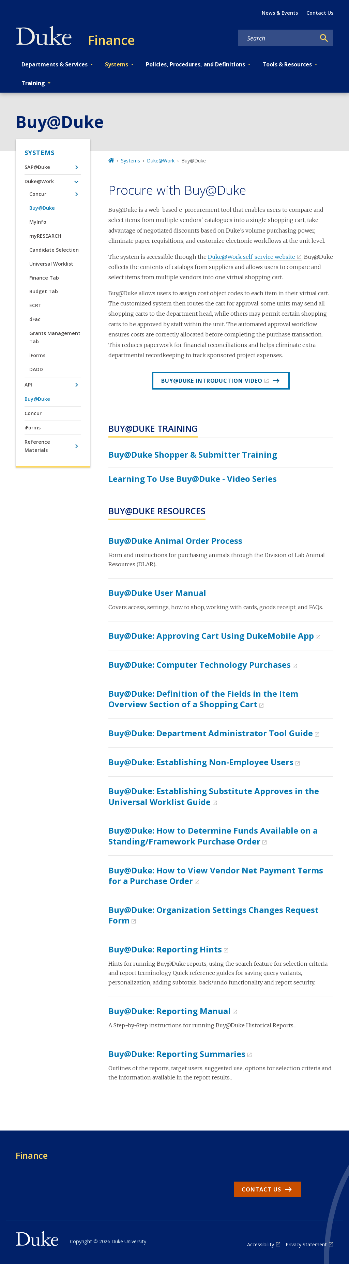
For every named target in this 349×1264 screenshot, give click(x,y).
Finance (32, 1155)
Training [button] (33, 83)
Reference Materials (37, 446)
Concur (37, 194)
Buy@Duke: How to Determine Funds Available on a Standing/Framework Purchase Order (213, 836)
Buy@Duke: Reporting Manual (169, 1010)
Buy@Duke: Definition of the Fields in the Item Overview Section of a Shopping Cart (203, 699)
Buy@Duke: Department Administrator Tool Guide (210, 733)
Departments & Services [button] (54, 64)
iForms (37, 355)
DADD (36, 369)
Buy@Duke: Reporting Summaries (176, 1053)
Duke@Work (39, 181)
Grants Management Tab (54, 337)
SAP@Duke (37, 167)
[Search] (324, 38)
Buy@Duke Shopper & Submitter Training (192, 454)
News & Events (280, 13)
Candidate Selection (54, 250)
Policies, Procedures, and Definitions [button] (195, 64)
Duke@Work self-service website (251, 256)
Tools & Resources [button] (287, 64)
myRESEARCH (45, 236)
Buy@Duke (42, 208)
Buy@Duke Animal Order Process (175, 540)
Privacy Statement (306, 1244)
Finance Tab (44, 277)
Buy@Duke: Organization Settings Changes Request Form (213, 915)
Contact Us (319, 13)
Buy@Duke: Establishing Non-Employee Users (200, 762)
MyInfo (37, 222)
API (28, 384)
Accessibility (260, 1244)
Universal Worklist (51, 263)
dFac (35, 319)
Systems (40, 152)
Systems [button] (116, 64)
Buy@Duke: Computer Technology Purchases (199, 664)
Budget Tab (43, 291)
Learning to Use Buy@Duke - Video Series (192, 478)
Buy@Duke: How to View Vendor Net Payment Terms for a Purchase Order (215, 875)
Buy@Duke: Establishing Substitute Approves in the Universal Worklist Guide (213, 796)
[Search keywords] (277, 38)
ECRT (35, 305)
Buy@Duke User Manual (157, 592)
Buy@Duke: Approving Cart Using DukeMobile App (211, 635)
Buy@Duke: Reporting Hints (165, 949)
